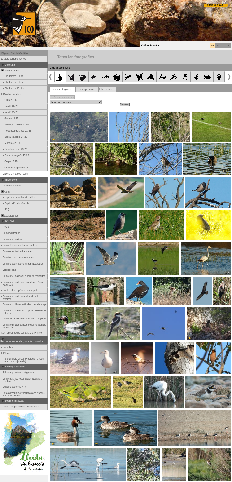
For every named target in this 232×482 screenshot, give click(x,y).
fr (228, 45)
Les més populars (85, 89)
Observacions (10, 70)
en (223, 45)
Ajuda (5, 191)
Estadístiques (9, 215)
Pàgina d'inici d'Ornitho (14, 53)
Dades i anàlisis (11, 94)
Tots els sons (105, 89)
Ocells (6, 353)
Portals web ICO (214, 5)
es (218, 45)
